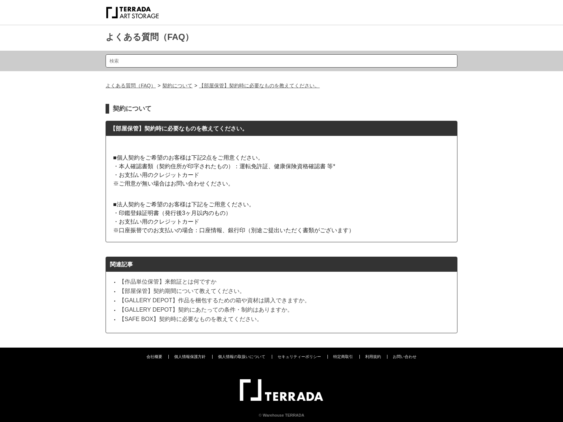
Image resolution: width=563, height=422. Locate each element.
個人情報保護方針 (190, 356)
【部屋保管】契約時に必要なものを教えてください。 (259, 85)
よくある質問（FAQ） (150, 37)
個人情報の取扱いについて (241, 356)
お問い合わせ (405, 356)
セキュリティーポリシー (299, 356)
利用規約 (373, 356)
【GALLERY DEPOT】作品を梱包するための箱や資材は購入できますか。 (214, 300)
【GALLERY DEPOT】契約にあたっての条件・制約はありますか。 (206, 310)
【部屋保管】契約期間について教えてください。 (182, 291)
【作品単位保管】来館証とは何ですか (168, 282)
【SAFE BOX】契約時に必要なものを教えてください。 (190, 319)
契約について (177, 85)
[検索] (281, 61)
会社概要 (154, 356)
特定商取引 (343, 356)
